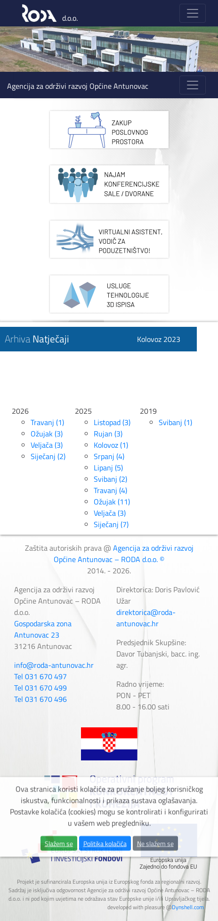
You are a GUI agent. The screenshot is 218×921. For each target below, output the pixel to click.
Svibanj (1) (175, 422)
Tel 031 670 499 (40, 687)
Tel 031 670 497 (40, 676)
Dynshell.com (188, 907)
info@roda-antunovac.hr (54, 665)
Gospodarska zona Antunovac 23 (43, 629)
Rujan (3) (108, 433)
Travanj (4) (110, 490)
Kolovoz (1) (111, 445)
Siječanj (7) (111, 524)
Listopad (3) (112, 422)
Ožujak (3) (47, 433)
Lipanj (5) (108, 467)
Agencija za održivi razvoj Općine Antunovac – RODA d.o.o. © (124, 553)
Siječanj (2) (48, 456)
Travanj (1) (47, 422)
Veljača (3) (47, 445)
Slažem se (59, 862)
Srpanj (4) (109, 456)
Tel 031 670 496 (40, 699)
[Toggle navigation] (192, 13)
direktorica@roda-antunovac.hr (146, 617)
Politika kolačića (105, 862)
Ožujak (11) (112, 501)
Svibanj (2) (110, 479)
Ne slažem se (155, 862)
